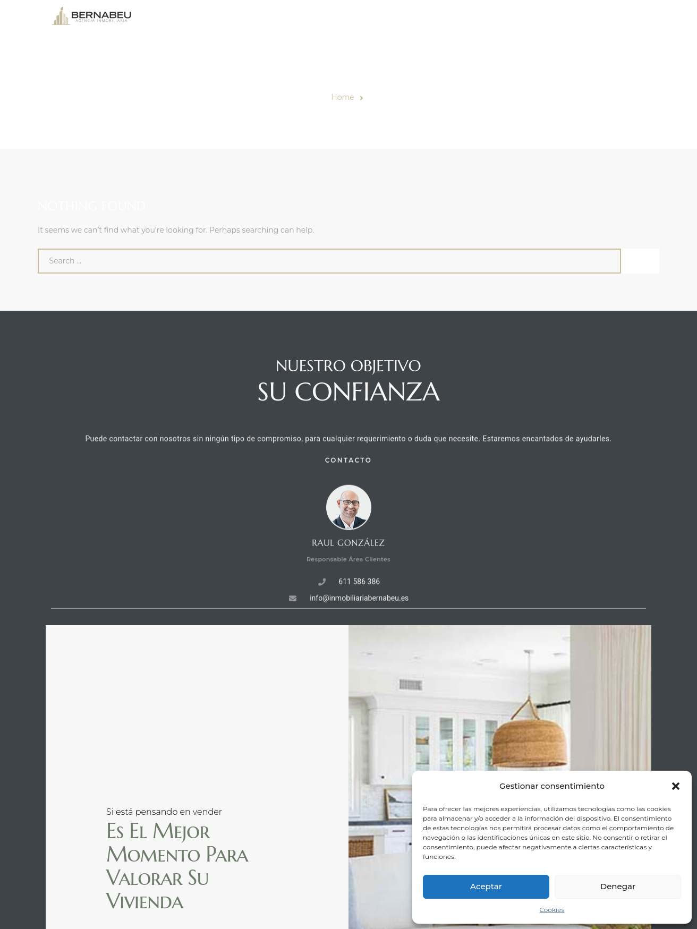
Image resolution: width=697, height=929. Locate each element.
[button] (675, 786)
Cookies (552, 910)
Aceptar (486, 886)
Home (342, 97)
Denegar (617, 886)
